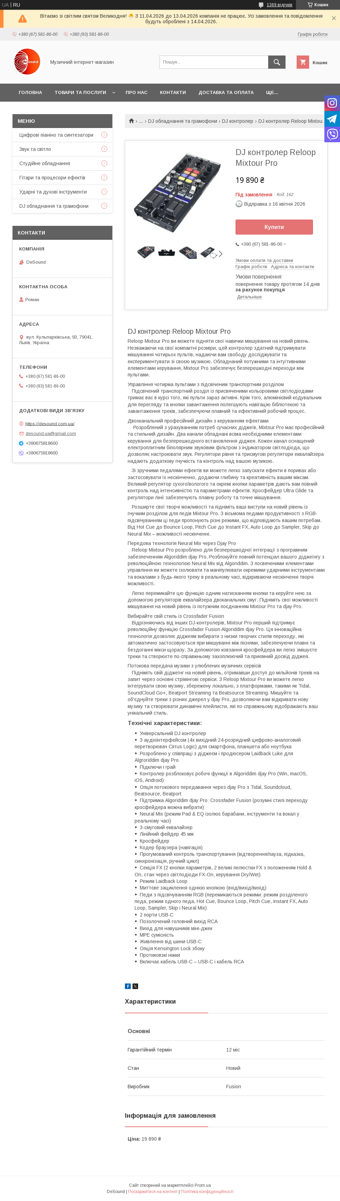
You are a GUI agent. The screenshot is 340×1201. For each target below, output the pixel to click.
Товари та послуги (80, 92)
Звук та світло (35, 149)
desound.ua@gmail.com (51, 433)
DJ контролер (237, 121)
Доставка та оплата (226, 92)
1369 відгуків (279, 4)
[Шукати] (277, 62)
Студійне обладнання (44, 163)
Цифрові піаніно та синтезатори (56, 135)
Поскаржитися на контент (153, 1191)
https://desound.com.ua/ (50, 423)
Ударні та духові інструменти (53, 192)
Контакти (173, 92)
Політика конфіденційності (207, 1191)
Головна (30, 92)
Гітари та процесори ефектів (52, 177)
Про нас (136, 92)
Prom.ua (203, 1185)
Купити (274, 227)
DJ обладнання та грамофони (182, 121)
